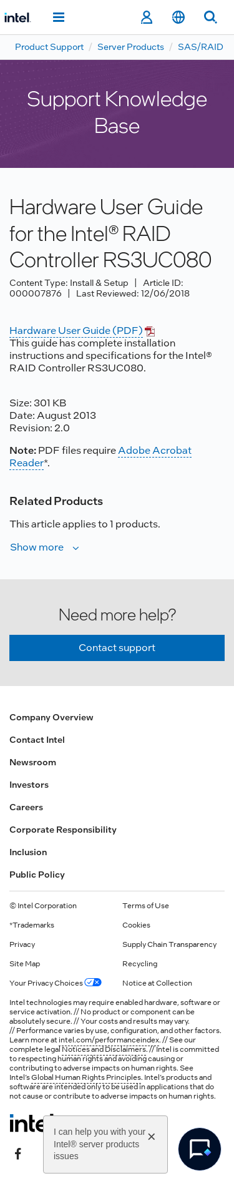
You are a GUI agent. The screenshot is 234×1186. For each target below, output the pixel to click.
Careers (26, 807)
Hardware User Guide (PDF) (76, 330)
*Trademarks (31, 925)
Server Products (130, 46)
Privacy (22, 944)
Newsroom (32, 762)
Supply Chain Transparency (169, 944)
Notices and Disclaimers (104, 1049)
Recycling (139, 964)
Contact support (117, 647)
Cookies (136, 925)
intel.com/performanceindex (109, 1040)
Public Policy (37, 874)
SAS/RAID (200, 46)
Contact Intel (37, 739)
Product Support (49, 46)
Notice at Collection (157, 983)
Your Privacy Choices (55, 983)
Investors (29, 784)
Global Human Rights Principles (86, 1077)
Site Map (24, 964)
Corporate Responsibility (63, 829)
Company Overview (51, 717)
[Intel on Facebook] (18, 1153)
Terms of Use (145, 906)
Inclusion (28, 852)
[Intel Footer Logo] (33, 1123)
